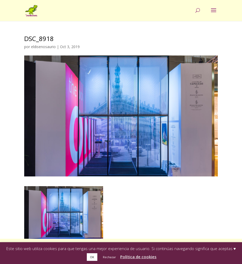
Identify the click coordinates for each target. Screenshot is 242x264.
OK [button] (92, 257)
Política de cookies (138, 256)
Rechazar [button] (109, 257)
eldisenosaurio (43, 46)
